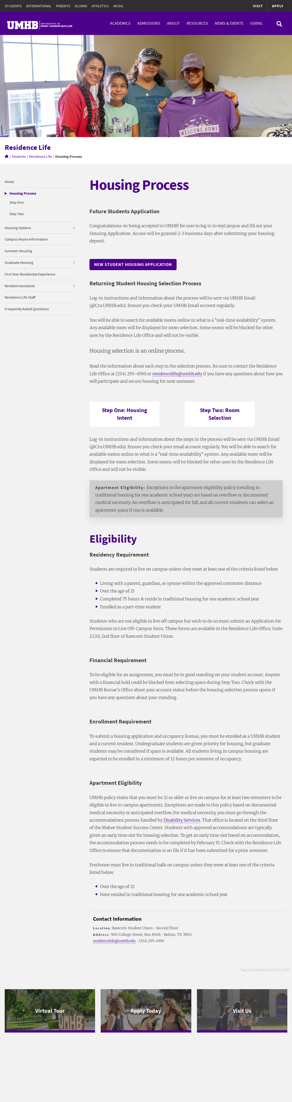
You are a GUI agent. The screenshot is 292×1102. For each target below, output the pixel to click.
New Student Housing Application (133, 264)
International (39, 5)
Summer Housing (18, 250)
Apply (277, 5)
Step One (16, 202)
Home (9, 181)
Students (13, 5)
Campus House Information (26, 239)
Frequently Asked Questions (27, 308)
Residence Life (40, 156)
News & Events (229, 23)
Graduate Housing (19, 262)
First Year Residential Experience (30, 274)
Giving (256, 23)
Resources (197, 23)
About (173, 23)
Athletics (100, 5)
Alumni (81, 5)
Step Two (16, 213)
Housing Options (18, 227)
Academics (120, 23)
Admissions (148, 23)
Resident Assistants (20, 285)
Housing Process (22, 193)
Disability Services (182, 820)
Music (118, 5)
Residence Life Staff (20, 297)
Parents (63, 5)
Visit (258, 5)
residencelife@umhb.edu (177, 373)
